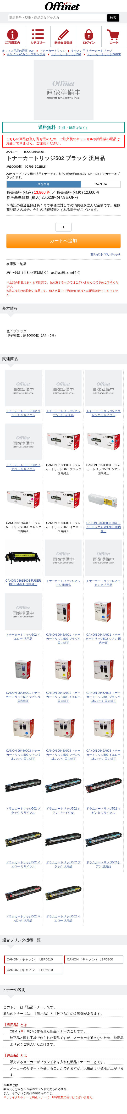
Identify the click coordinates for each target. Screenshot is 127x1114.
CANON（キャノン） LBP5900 (90, 959)
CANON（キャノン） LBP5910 (30, 970)
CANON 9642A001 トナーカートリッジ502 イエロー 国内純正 (63, 697)
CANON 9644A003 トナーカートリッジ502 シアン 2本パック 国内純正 (23, 755)
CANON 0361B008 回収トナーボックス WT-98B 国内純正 (103, 527)
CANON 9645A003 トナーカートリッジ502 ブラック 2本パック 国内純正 (103, 697)
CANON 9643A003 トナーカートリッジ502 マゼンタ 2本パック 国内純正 (63, 755)
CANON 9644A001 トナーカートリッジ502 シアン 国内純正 (103, 639)
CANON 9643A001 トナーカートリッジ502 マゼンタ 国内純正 (23, 697)
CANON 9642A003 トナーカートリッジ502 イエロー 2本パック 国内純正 (103, 755)
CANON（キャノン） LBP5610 (30, 959)
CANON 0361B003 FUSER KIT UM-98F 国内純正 (23, 582)
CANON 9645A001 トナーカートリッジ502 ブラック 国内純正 (63, 639)
